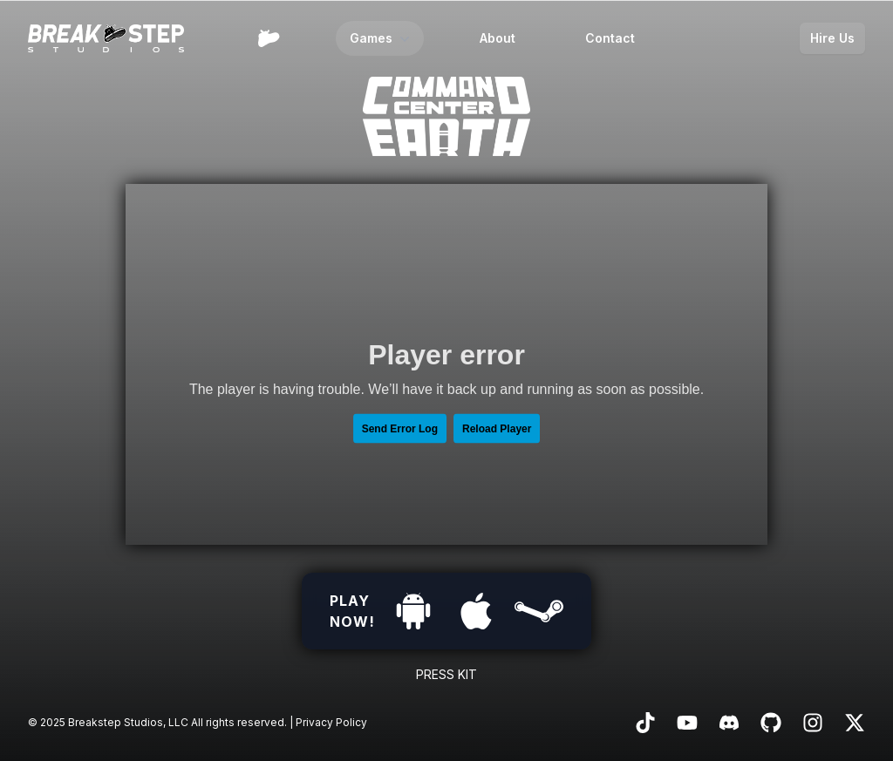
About (497, 38)
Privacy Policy (331, 722)
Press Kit (446, 674)
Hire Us (832, 38)
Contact (610, 38)
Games (381, 38)
